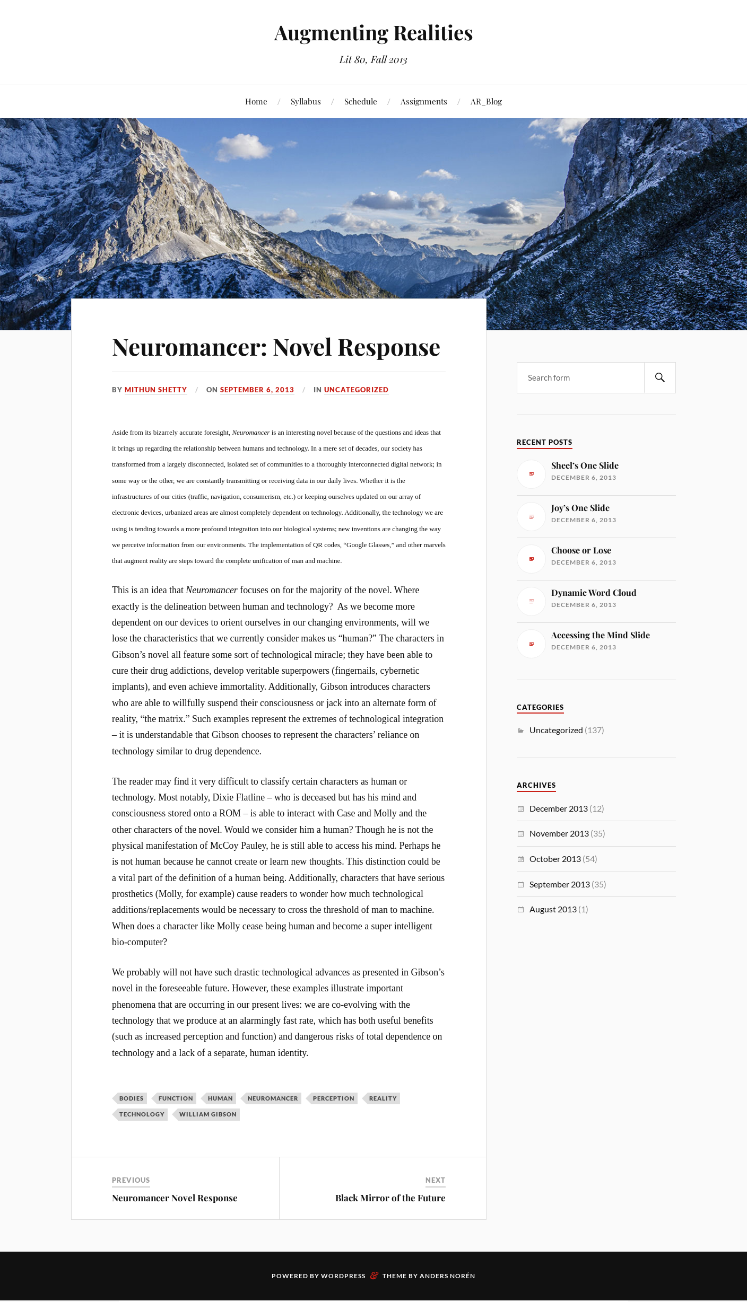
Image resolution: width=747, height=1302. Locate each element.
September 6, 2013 (257, 389)
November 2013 (559, 833)
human (220, 1098)
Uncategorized (356, 389)
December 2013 (558, 808)
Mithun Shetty (156, 389)
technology (141, 1114)
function (176, 1098)
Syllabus (306, 101)
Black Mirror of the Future (390, 1197)
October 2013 (555, 859)
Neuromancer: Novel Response (276, 346)
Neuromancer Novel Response (175, 1197)
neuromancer (273, 1098)
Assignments (424, 101)
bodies (131, 1098)
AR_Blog (486, 101)
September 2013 (559, 884)
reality (383, 1098)
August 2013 (553, 909)
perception (333, 1098)
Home (256, 101)
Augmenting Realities (373, 32)
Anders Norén (447, 1276)
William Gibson (208, 1114)
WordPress (343, 1276)
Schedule (360, 101)
